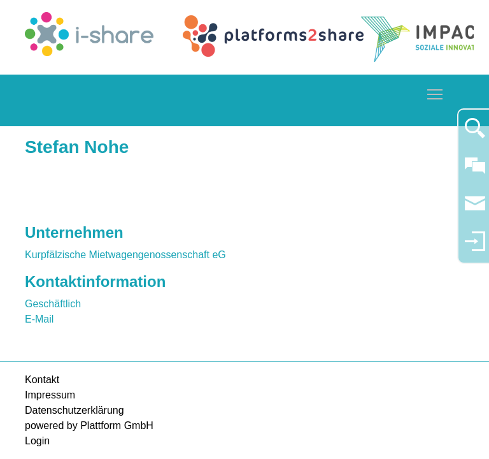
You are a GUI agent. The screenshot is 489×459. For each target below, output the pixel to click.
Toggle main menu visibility (435, 92)
